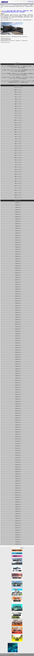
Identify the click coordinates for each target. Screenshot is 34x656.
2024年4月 (17, 258)
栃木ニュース (17, 108)
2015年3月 (17, 513)
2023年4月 (17, 286)
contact (32, 1)
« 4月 (16, 62)
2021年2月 (17, 347)
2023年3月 (17, 289)
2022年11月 (17, 298)
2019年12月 (17, 380)
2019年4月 (17, 399)
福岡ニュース (16, 181)
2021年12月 (17, 324)
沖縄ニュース (17, 197)
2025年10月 (17, 216)
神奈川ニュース (5, 5)
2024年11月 (17, 242)
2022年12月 (17, 296)
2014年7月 (17, 532)
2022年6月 (17, 310)
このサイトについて (17, 87)
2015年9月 (17, 499)
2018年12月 (17, 408)
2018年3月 (17, 429)
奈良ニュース (17, 148)
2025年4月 (17, 230)
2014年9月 (17, 527)
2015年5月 (17, 509)
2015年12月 (17, 492)
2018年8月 (17, 417)
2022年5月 (17, 312)
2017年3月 (17, 457)
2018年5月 (17, 424)
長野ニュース (17, 124)
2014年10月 (17, 525)
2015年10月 (17, 497)
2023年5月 (17, 284)
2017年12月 (17, 436)
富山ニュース (17, 136)
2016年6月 (17, 478)
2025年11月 (17, 214)
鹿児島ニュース (17, 195)
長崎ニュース (17, 185)
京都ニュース (16, 150)
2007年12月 (17, 544)
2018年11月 (17, 410)
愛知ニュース (17, 131)
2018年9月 (17, 415)
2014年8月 (17, 530)
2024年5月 (17, 256)
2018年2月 (17, 431)
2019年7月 (17, 392)
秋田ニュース (17, 94)
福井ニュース (17, 141)
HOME (29, 1)
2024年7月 (17, 251)
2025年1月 (17, 237)
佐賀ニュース (17, 183)
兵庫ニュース (16, 155)
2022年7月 (17, 307)
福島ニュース (17, 103)
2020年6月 (17, 366)
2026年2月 (17, 207)
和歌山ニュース (17, 157)
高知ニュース (17, 178)
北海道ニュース (16, 89)
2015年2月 (17, 516)
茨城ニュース (17, 110)
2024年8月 (17, 249)
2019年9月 (17, 387)
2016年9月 (17, 471)
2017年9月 (17, 443)
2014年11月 (17, 523)
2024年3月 (17, 261)
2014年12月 (17, 520)
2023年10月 (17, 272)
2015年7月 (17, 504)
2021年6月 (17, 338)
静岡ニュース (16, 129)
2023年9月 (17, 275)
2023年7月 (17, 279)
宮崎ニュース (17, 192)
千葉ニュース (17, 115)
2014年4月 (17, 539)
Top (0, 5)
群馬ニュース (17, 106)
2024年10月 (17, 244)
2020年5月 (17, 368)
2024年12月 (17, 240)
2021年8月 (17, 333)
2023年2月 (17, 291)
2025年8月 (17, 221)
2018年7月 (17, 420)
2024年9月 (17, 247)
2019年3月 (17, 401)
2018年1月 (17, 434)
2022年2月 (17, 319)
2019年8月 (17, 389)
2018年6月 (17, 422)
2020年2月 (17, 375)
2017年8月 (17, 445)
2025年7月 (17, 223)
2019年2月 (17, 403)
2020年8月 (17, 361)
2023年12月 (17, 268)
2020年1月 (17, 378)
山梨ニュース (17, 127)
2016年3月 (17, 485)
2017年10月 (17, 441)
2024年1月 (17, 265)
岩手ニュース (17, 96)
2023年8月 (17, 277)
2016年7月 (17, 476)
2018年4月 (17, 427)
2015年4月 (17, 511)
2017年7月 (17, 448)
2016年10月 (17, 469)
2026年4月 (17, 202)
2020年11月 (17, 354)
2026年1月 (17, 209)
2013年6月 (17, 541)
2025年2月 (17, 235)
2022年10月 (17, 300)
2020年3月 (17, 373)
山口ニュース (17, 164)
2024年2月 (17, 263)
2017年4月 (17, 455)
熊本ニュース (17, 190)
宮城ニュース (17, 99)
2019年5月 (17, 396)
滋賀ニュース (17, 143)
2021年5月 (17, 340)
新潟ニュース (17, 122)
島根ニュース (17, 169)
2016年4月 (17, 483)
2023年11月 (17, 270)
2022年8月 (17, 305)
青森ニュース (17, 92)
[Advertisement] (10, 53)
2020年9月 (17, 359)
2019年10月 (17, 385)
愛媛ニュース (17, 176)
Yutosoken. (11, 654)
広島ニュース (17, 162)
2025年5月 (17, 228)
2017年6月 (17, 450)
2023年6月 (17, 282)
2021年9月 (17, 331)
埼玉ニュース (17, 113)
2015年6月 (17, 506)
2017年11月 (17, 438)
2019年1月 (17, 406)
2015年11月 (17, 495)
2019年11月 (17, 382)
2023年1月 (17, 293)
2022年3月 (17, 317)
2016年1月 (17, 490)
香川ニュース (17, 171)
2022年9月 (17, 303)
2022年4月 (17, 314)
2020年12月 (17, 352)
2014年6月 (17, 534)
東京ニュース (16, 117)
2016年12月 (17, 464)
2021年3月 (17, 345)
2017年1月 (17, 462)
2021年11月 (17, 326)
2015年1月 (17, 518)
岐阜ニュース (17, 134)
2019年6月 (17, 394)
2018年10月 (17, 413)
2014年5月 (17, 537)
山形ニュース (17, 101)
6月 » (18, 62)
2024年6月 (17, 254)
